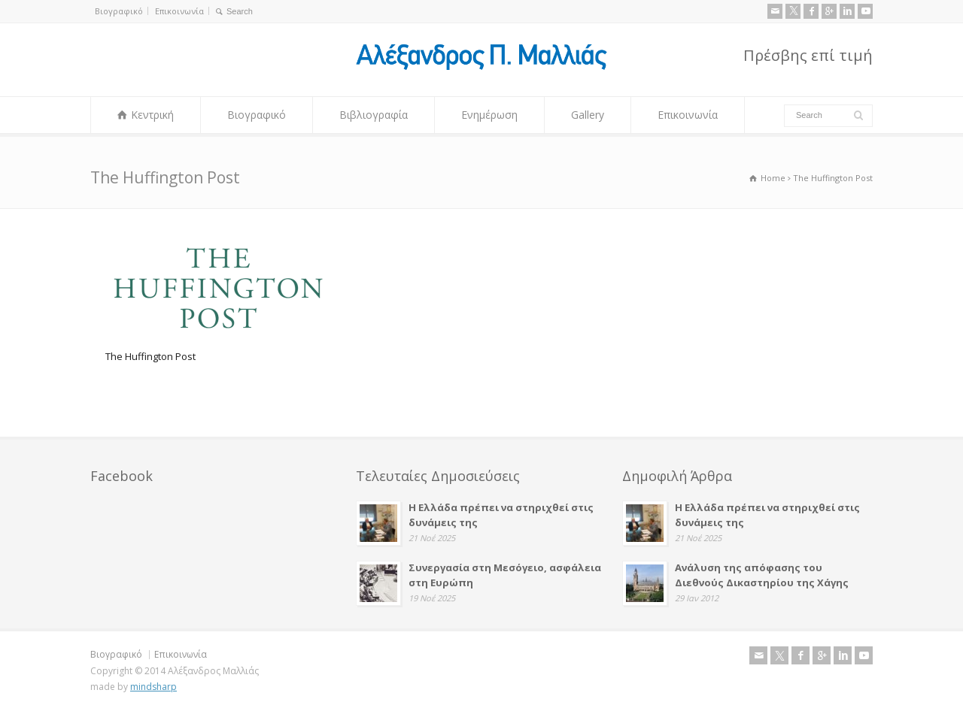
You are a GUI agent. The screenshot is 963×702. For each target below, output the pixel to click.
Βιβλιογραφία (373, 114)
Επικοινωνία (179, 11)
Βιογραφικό (119, 11)
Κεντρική (152, 114)
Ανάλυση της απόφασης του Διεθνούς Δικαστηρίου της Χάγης (762, 575)
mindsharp (153, 686)
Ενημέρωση (489, 114)
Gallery (587, 114)
